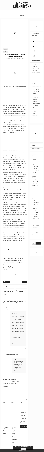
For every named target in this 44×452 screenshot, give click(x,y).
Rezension (5, 49)
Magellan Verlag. (14, 88)
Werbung (5, 51)
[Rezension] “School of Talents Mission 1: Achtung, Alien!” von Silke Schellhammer (8, 291)
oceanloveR (35, 193)
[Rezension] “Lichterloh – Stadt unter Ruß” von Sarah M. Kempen (36, 231)
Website (21, 402)
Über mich (12, 12)
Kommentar (5, 386)
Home (6, 12)
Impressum (22, 15)
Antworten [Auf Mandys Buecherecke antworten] (22, 375)
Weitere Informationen (27, 447)
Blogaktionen (28, 12)
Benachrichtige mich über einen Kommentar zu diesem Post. (6, 430)
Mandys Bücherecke (22, 5)
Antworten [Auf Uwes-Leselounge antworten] (23, 348)
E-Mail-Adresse (13, 403)
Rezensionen (19, 12)
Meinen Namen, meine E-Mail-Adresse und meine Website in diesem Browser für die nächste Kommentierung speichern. (24, 415)
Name (4, 402)
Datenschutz (36, 12)
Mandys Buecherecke (20, 58)
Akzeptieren (23, 449)
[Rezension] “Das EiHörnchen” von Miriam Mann (35, 115)
